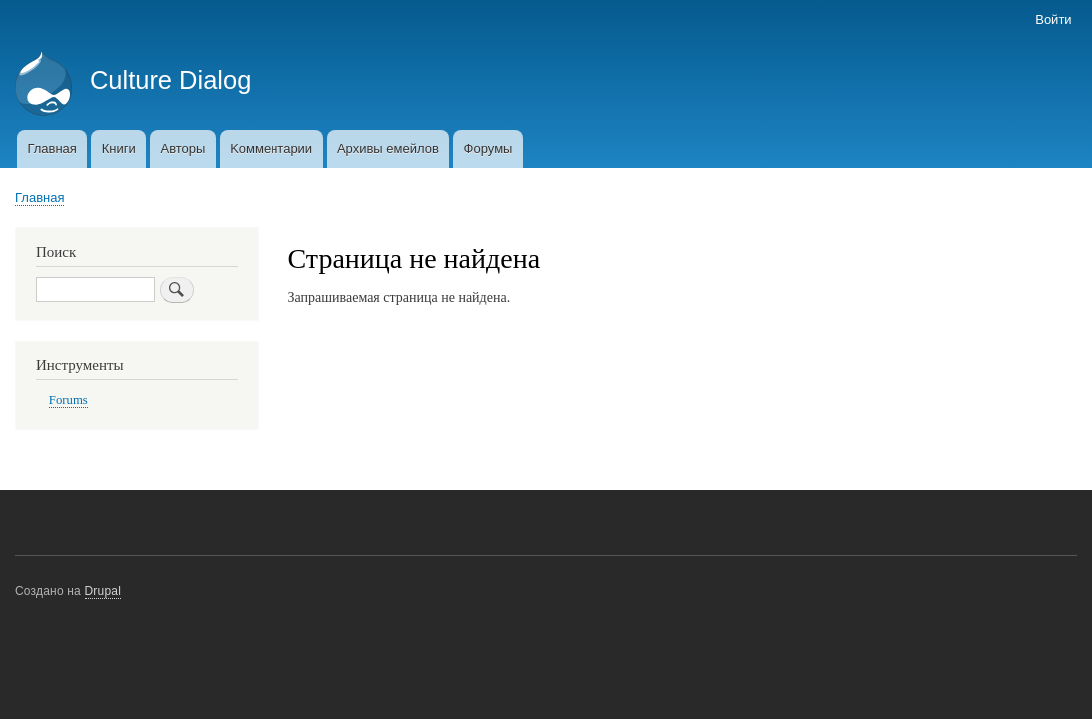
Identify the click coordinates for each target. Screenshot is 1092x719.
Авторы (182, 148)
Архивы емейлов (388, 148)
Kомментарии (271, 148)
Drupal (103, 591)
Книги (119, 148)
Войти (1053, 19)
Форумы (488, 148)
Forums (68, 400)
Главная (51, 148)
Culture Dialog (170, 80)
